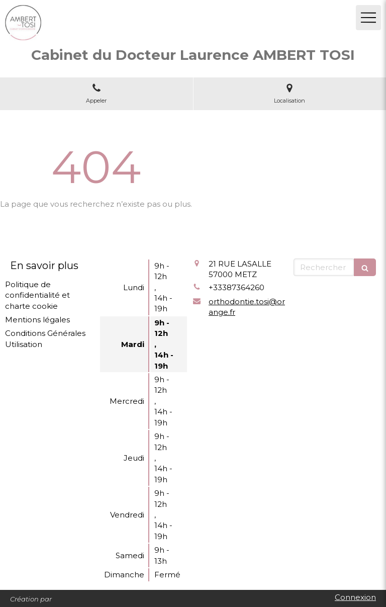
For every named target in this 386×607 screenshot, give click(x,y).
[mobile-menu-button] (368, 17)
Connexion (355, 597)
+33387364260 (236, 287)
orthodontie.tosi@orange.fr (247, 307)
